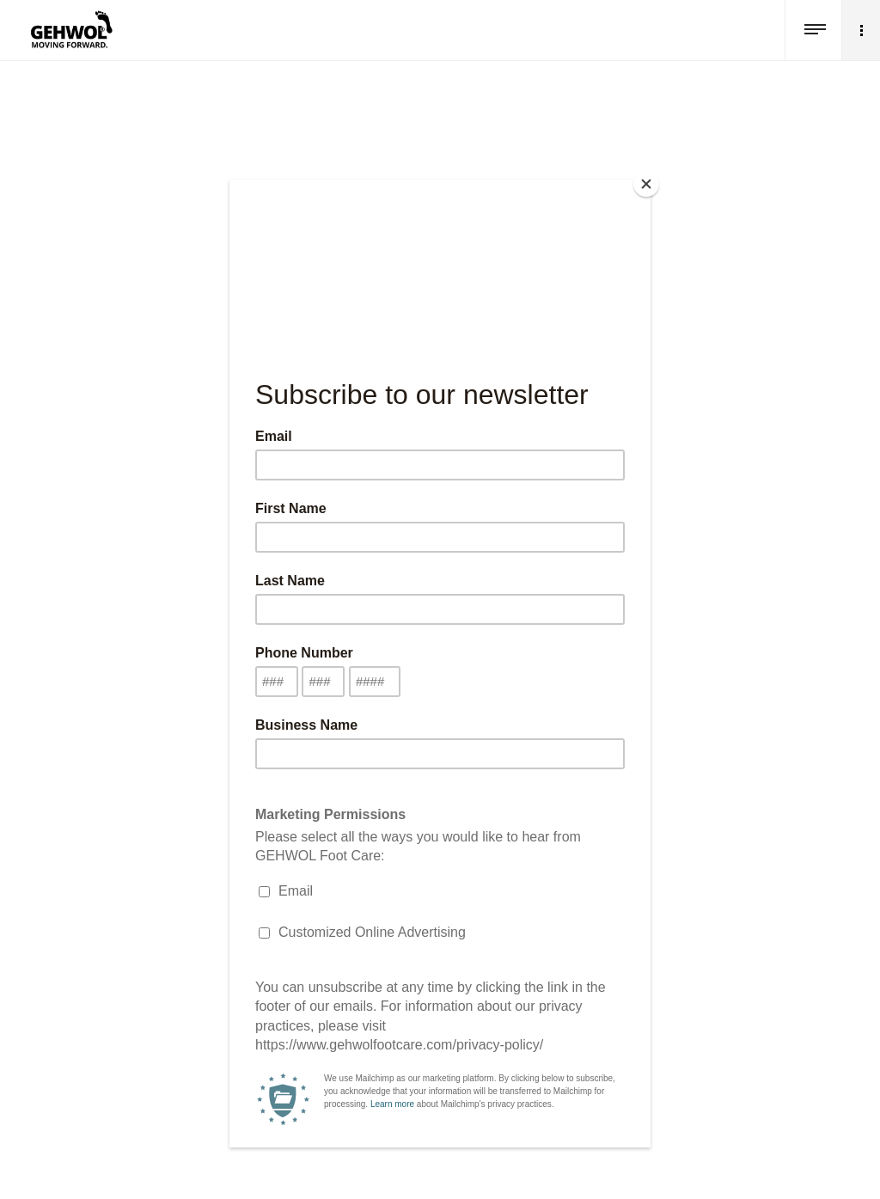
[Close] (646, 184)
